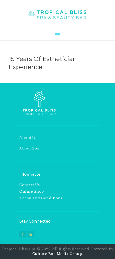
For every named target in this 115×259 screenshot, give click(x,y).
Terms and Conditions (40, 198)
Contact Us (29, 185)
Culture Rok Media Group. (57, 254)
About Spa (29, 148)
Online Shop (31, 191)
